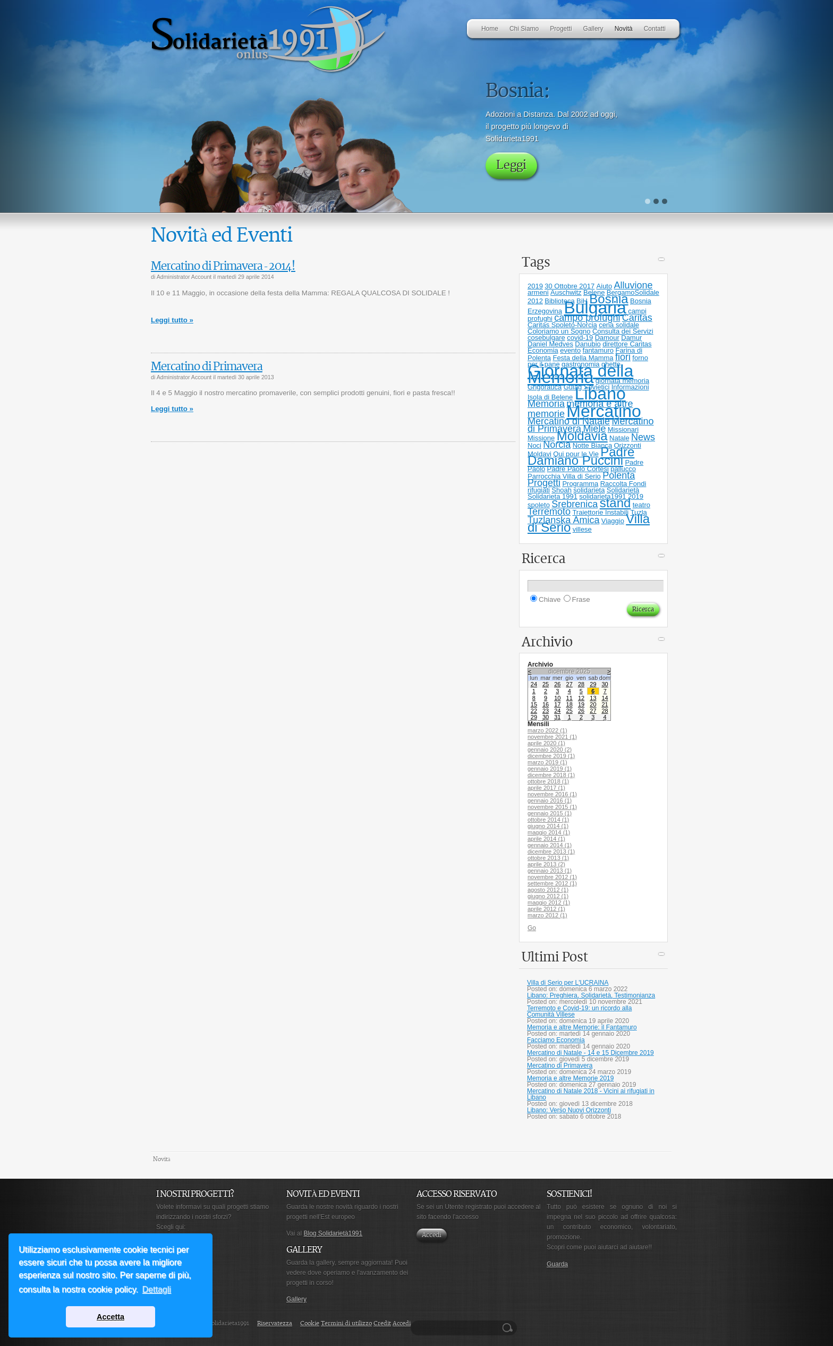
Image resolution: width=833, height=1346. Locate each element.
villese (582, 529)
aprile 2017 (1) (546, 788)
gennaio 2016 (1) (550, 800)
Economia (543, 350)
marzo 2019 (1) (547, 762)
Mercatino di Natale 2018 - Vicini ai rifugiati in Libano (590, 1094)
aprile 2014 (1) (546, 839)
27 (569, 684)
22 (534, 711)
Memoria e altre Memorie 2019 (570, 1078)
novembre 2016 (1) (552, 794)
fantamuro (598, 350)
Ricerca (509, 1328)
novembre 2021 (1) (552, 737)
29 (593, 684)
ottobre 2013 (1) (548, 858)
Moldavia (582, 436)
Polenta (618, 475)
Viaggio (612, 521)
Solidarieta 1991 (552, 496)
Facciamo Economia (556, 1040)
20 (593, 704)
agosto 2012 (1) (548, 890)
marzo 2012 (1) (547, 915)
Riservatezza (274, 1323)
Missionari (623, 429)
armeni (538, 292)
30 (604, 684)
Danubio (587, 344)
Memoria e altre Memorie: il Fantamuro (582, 1027)
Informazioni (630, 387)
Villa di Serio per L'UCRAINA (567, 982)
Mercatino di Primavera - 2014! (223, 266)
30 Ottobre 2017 (569, 286)
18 (569, 704)
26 (557, 684)
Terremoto (549, 511)
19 (581, 704)
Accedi (431, 1235)
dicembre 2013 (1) (551, 851)
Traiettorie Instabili (600, 512)
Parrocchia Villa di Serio (564, 476)
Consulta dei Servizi (622, 331)
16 (545, 704)
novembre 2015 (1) (552, 807)
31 (557, 717)
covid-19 (580, 338)
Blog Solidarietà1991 (332, 1233)
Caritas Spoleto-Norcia (562, 325)
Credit (382, 1323)
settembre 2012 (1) (552, 883)
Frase (581, 599)
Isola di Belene (550, 397)
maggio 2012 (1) (549, 902)
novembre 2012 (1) (552, 877)
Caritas (637, 317)
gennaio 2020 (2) (550, 749)
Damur (631, 338)
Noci (534, 445)
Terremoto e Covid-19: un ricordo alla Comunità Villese (579, 1011)
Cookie (309, 1323)
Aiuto (605, 286)
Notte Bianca (592, 445)
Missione (541, 438)
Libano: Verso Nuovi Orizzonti (569, 1110)
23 (545, 711)
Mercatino (603, 411)
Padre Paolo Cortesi (578, 469)
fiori (623, 357)
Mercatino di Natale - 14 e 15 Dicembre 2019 (590, 1053)
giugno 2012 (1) (548, 896)
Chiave (550, 599)
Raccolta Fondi (623, 484)
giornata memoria (622, 381)
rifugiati (539, 490)
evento (570, 350)
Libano (600, 393)
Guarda (557, 1264)
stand (615, 503)
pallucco (623, 469)
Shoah (561, 490)
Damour (607, 338)
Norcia (557, 444)
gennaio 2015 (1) (550, 813)
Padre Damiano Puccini (581, 456)
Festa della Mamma (582, 358)
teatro (641, 505)
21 (604, 704)
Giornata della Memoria (580, 374)
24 (534, 684)
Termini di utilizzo (346, 1323)
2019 (535, 286)
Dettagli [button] (156, 1289)
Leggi (511, 165)
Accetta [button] (110, 1317)
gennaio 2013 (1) (550, 870)
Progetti (544, 483)
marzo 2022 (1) (547, 730)
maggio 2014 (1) (549, 832)
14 (604, 698)
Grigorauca (545, 387)
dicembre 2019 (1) (551, 756)
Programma (580, 484)
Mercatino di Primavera (206, 367)
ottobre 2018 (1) (548, 781)
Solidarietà (623, 490)
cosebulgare (546, 338)
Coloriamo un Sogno (559, 331)
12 (581, 698)
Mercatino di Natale (569, 421)
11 (569, 698)
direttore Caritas (626, 344)
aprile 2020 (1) (546, 743)
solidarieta (589, 490)
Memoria (546, 403)
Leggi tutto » (172, 320)
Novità (162, 1159)
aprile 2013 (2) (546, 864)
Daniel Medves (550, 344)
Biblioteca (559, 301)
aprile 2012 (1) (546, 909)
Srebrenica (574, 504)
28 (581, 684)
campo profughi (587, 317)
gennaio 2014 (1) (550, 845)
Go (532, 928)
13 (593, 698)
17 (557, 704)
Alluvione (633, 285)
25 (545, 684)
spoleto (539, 505)
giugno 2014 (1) (548, 826)
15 (534, 704)
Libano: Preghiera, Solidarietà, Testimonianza (591, 995)
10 (557, 698)
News (643, 437)
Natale (619, 438)
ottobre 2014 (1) (548, 819)
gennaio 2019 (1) (550, 768)
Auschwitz (566, 292)
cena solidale (619, 325)
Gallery (296, 1299)
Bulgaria (595, 307)
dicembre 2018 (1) (551, 775)
